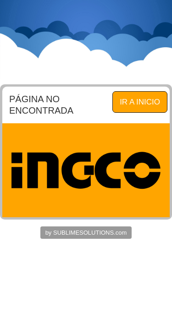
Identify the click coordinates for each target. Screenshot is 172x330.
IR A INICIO (140, 102)
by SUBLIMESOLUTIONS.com (86, 232)
